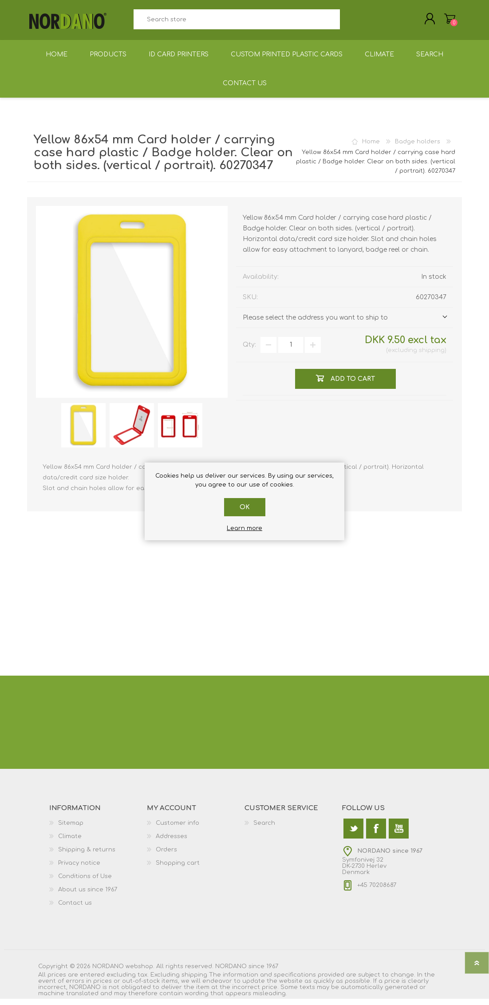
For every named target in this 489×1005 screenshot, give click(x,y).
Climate (70, 842)
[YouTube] (399, 835)
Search (350, 22)
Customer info (177, 829)
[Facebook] (376, 835)
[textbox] (236, 22)
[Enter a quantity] (290, 351)
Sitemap (70, 829)
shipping (432, 356)
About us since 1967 (87, 896)
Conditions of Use (85, 882)
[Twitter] (353, 835)
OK (245, 507)
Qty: (249, 351)
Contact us (75, 909)
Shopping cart (441, 22)
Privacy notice (79, 869)
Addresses (171, 842)
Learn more (244, 528)
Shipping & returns (86, 856)
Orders (166, 856)
